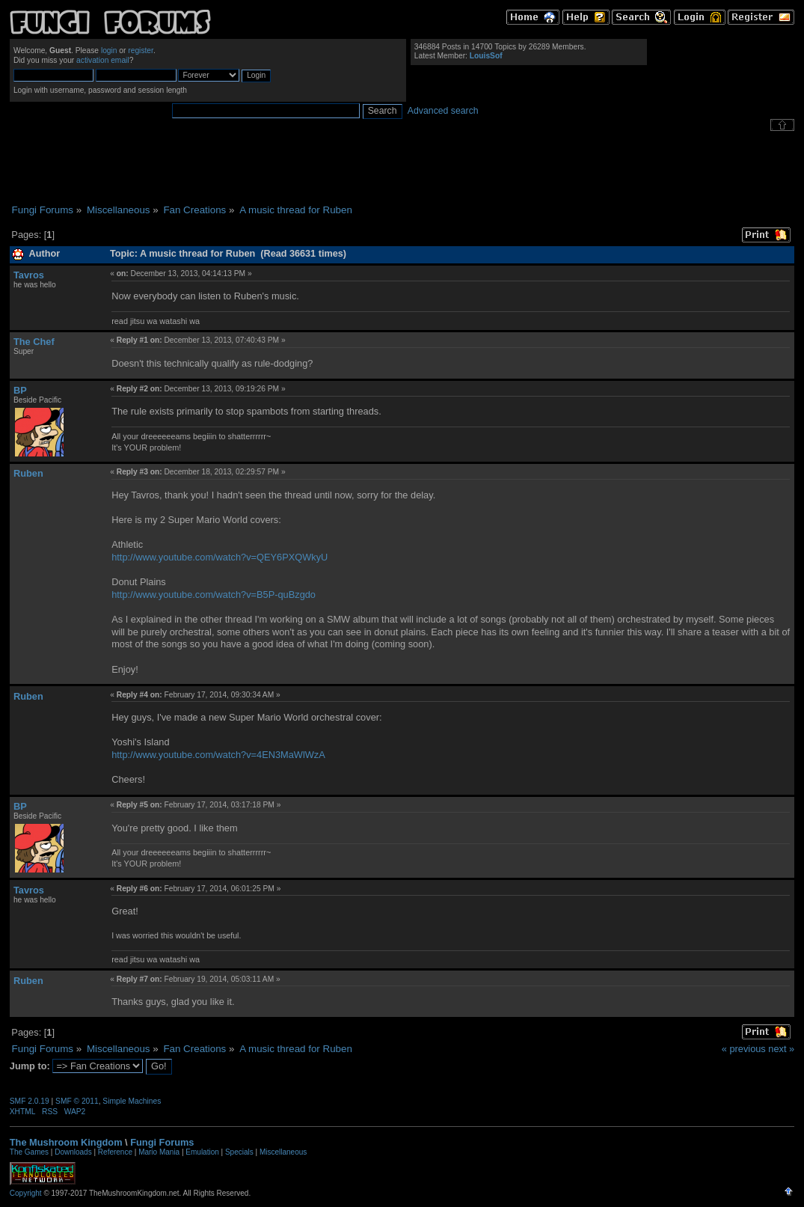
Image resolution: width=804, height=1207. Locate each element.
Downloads (73, 1152)
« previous (744, 1048)
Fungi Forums (162, 1142)
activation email (102, 60)
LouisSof (486, 56)
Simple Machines (131, 1101)
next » (781, 1048)
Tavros (28, 275)
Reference (115, 1152)
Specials (239, 1152)
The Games (29, 1152)
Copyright (26, 1193)
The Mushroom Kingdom (66, 1142)
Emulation (201, 1152)
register (140, 50)
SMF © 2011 (77, 1101)
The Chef (34, 341)
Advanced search (443, 111)
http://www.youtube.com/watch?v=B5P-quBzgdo (213, 594)
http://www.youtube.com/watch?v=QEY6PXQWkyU (219, 557)
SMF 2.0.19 (29, 1101)
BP (20, 390)
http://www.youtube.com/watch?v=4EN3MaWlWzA (218, 754)
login (109, 50)
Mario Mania (158, 1152)
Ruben (28, 473)
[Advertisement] (402, 167)
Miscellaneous (283, 1152)
